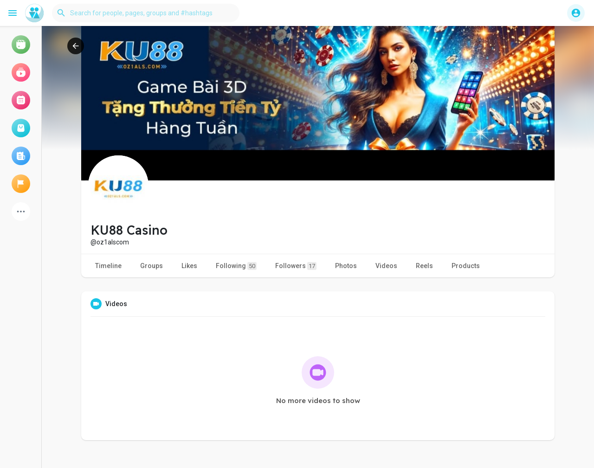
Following (236, 266)
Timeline (108, 265)
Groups (151, 265)
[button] (145, 13)
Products (466, 265)
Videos (386, 265)
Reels (424, 265)
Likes (189, 265)
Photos (346, 265)
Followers (295, 266)
